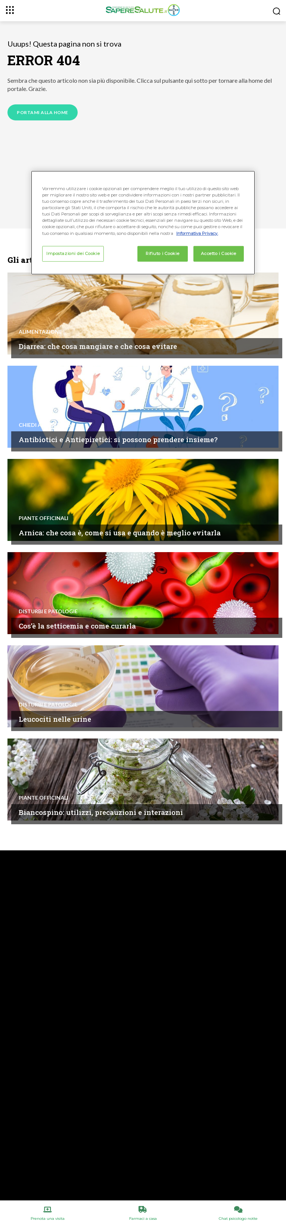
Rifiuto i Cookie (162, 253)
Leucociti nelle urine (55, 719)
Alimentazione (40, 331)
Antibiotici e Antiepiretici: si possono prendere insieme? (118, 439)
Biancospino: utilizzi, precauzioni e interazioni (101, 812)
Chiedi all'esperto (45, 425)
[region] (143, 222)
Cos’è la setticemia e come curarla (77, 625)
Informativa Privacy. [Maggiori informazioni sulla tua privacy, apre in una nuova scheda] (197, 233)
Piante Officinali (43, 518)
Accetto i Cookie (218, 253)
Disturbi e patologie (48, 611)
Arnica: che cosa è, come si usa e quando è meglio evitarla (120, 532)
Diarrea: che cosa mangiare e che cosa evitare (98, 346)
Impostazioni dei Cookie (73, 253)
